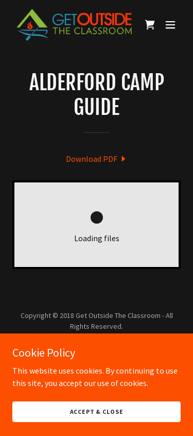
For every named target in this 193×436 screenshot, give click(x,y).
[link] (71, 24)
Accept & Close (97, 411)
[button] (170, 24)
